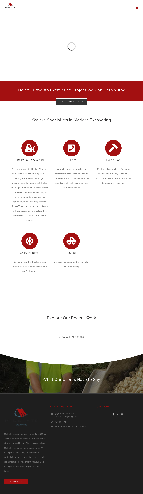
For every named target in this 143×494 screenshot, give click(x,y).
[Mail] (118, 414)
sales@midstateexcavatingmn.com (70, 426)
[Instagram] (122, 414)
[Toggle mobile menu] (137, 7)
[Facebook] (113, 414)
